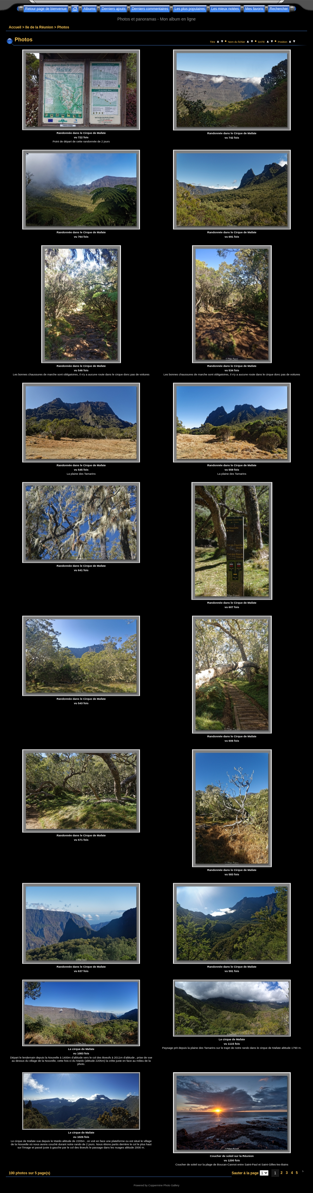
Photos (63, 27)
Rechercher (279, 9)
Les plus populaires (190, 9)
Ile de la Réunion (39, 27)
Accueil (15, 27)
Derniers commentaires (150, 9)
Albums (89, 9)
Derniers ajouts (113, 9)
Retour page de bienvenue (45, 9)
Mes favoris (254, 9)
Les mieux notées (225, 9)
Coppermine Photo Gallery (163, 1185)
